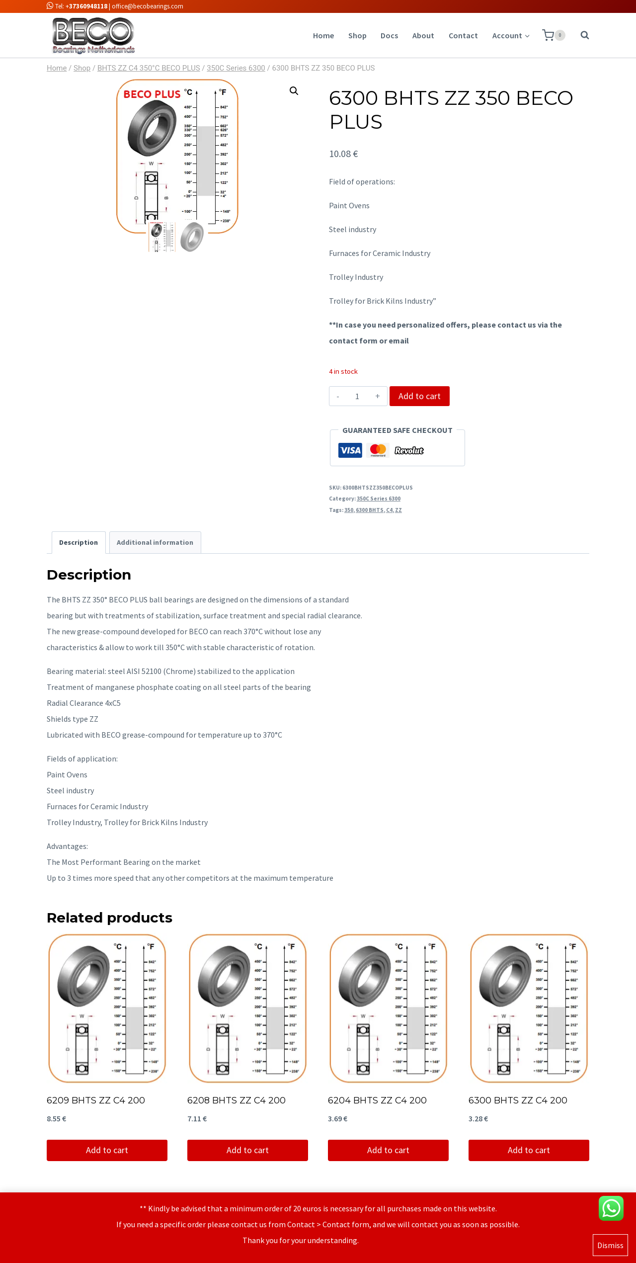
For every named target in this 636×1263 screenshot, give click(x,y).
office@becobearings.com (147, 6)
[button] (294, 91)
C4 (389, 509)
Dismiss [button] (610, 1247)
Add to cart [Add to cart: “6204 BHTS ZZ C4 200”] (388, 1150)
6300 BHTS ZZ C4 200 (518, 1100)
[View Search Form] (579, 35)
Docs (389, 35)
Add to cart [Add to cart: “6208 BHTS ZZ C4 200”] (248, 1150)
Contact (463, 35)
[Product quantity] (357, 396)
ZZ (398, 509)
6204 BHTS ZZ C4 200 (377, 1100)
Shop (357, 35)
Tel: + (77, 6)
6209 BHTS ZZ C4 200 (96, 1100)
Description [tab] (78, 542)
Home (323, 35)
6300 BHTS (370, 509)
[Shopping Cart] (553, 35)
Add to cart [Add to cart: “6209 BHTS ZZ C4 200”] (107, 1150)
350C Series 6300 (378, 498)
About (423, 35)
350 (348, 509)
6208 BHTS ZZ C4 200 (236, 1100)
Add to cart (419, 396)
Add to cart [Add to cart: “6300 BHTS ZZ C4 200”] (529, 1150)
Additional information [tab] (155, 542)
